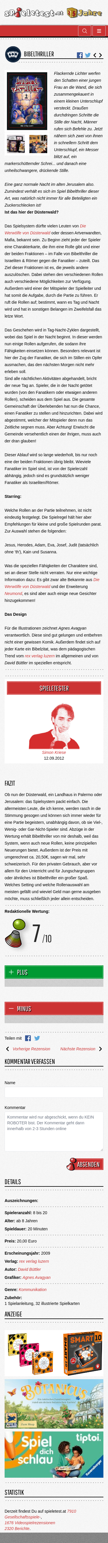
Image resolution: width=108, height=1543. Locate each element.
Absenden (86, 1164)
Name (10, 1082)
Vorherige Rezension (27, 1049)
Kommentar (15, 1107)
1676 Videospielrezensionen (30, 1522)
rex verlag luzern (40, 656)
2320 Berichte (17, 1528)
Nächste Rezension (81, 1049)
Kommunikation (33, 1289)
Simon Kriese (54, 752)
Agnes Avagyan (36, 1277)
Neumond (13, 593)
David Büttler (29, 1269)
